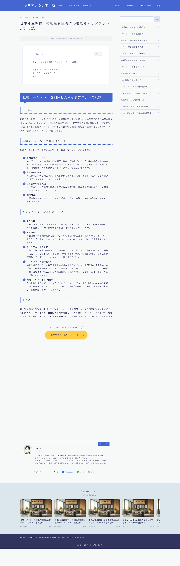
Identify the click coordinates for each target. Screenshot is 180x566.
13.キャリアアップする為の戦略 (134, 106)
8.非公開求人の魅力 (129, 73)
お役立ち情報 (145, 5)
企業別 (36, 17)
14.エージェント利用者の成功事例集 (136, 113)
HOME (22, 538)
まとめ (35, 76)
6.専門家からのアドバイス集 (133, 60)
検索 (157, 19)
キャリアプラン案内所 (37, 5)
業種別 (130, 5)
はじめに (36, 66)
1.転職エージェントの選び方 (133, 27)
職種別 (118, 5)
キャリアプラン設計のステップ (46, 73)
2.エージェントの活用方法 (132, 33)
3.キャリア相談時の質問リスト (134, 40)
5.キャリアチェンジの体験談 (133, 53)
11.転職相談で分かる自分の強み (134, 93)
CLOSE (98, 53)
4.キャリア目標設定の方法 (132, 47)
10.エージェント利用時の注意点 (134, 86)
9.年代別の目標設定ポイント (133, 80)
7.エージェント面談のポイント (134, 66)
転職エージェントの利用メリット (47, 69)
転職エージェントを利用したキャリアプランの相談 (53, 62)
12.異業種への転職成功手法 (132, 99)
